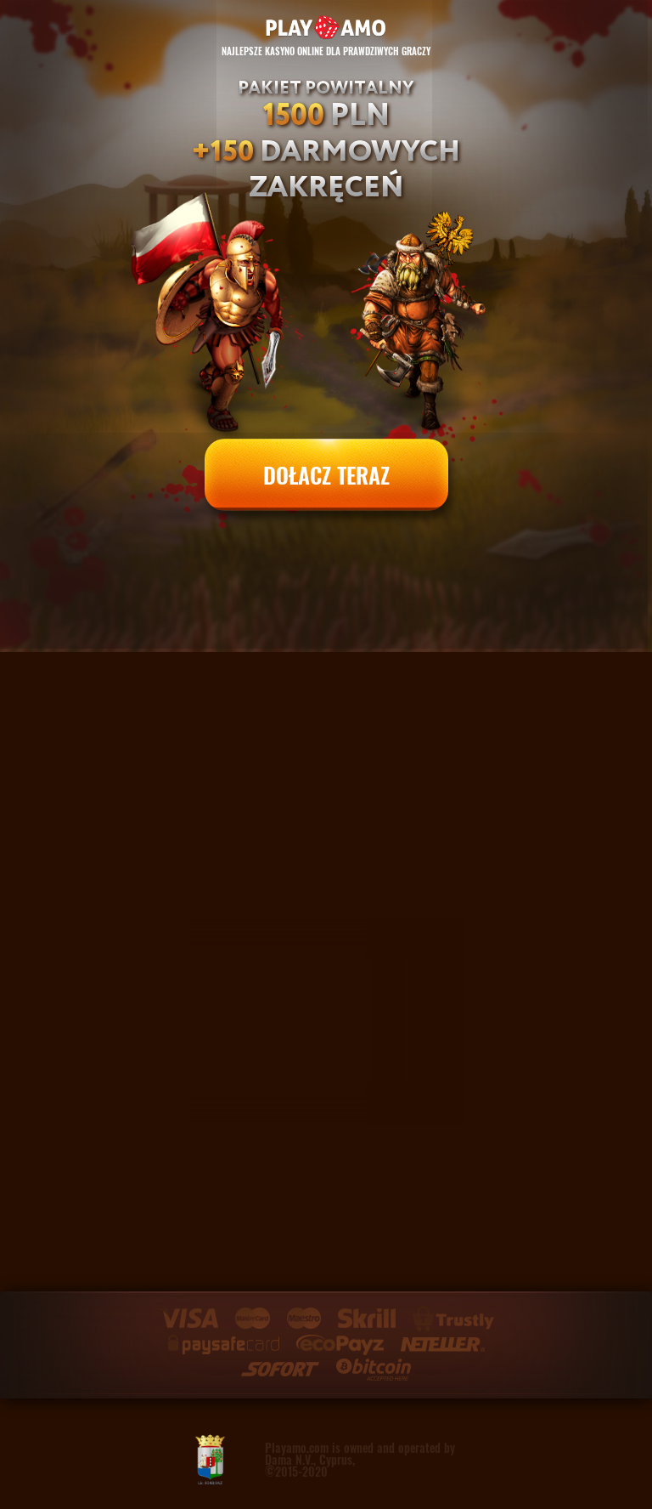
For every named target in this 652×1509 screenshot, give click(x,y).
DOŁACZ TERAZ (326, 474)
